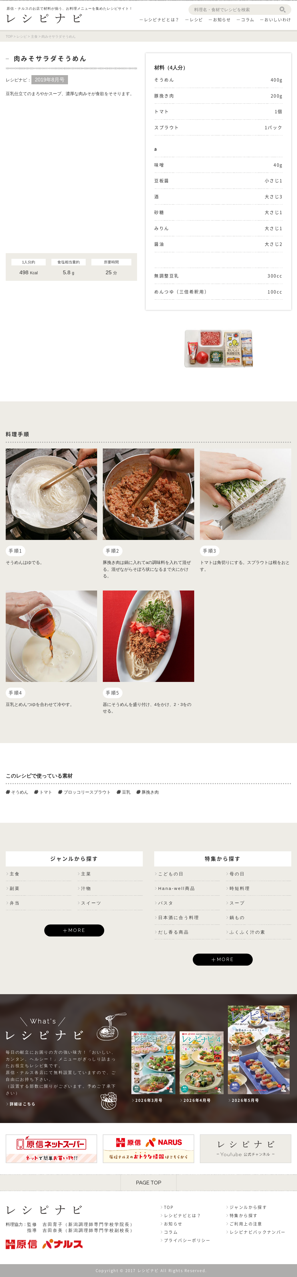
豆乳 (124, 792)
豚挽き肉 (147, 792)
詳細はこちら (23, 1104)
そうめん (17, 792)
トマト (43, 792)
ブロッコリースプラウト (84, 792)
